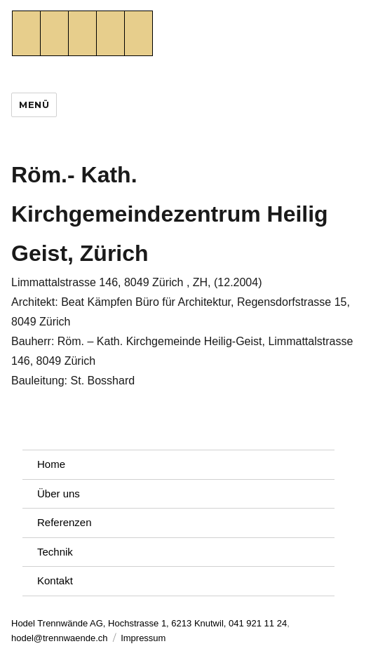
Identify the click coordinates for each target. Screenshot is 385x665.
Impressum (143, 638)
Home (51, 464)
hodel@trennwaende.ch (59, 638)
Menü (34, 104)
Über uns (58, 493)
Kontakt (55, 580)
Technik (55, 552)
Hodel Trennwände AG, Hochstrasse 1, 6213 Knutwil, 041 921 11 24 (149, 623)
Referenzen (64, 522)
